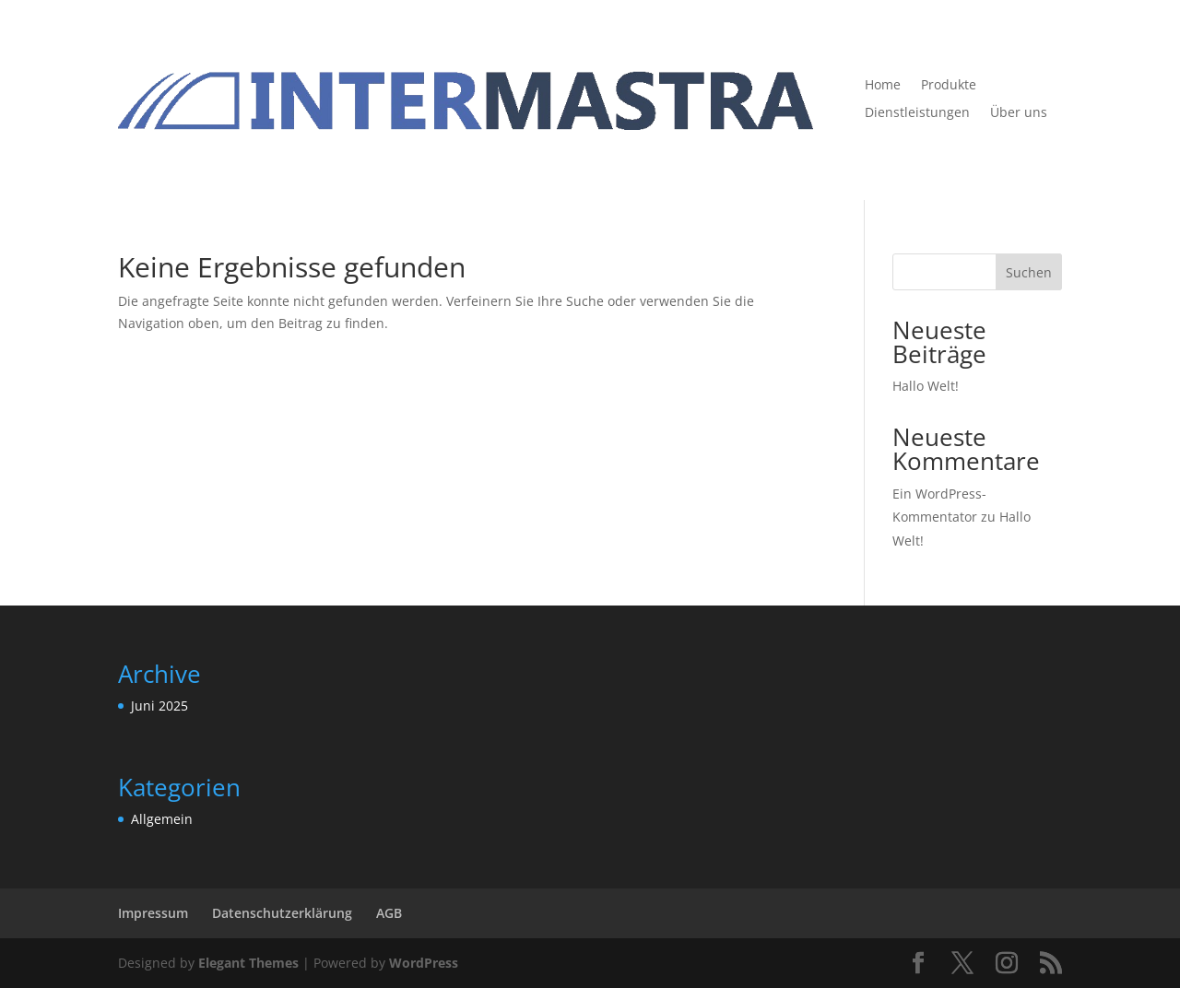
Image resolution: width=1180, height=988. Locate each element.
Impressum (153, 913)
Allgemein (162, 819)
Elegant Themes (248, 962)
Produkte (948, 85)
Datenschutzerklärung (282, 913)
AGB (389, 913)
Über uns (1018, 113)
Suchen (1029, 272)
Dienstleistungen (917, 113)
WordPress (423, 962)
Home (883, 85)
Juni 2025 (159, 705)
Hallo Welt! (925, 385)
